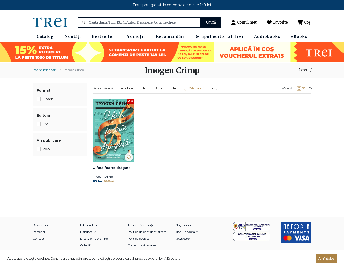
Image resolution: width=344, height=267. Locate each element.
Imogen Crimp (74, 70)
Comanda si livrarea (142, 245)
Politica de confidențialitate (147, 232)
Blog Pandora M (186, 232)
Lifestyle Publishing (94, 238)
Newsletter (182, 238)
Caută (211, 22)
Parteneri (39, 232)
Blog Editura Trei (187, 225)
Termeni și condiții (141, 225)
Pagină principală (44, 70)
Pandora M (88, 232)
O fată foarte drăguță (112, 168)
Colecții (85, 245)
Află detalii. (172, 258)
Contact (38, 238)
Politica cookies (138, 238)
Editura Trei (88, 225)
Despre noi (40, 225)
